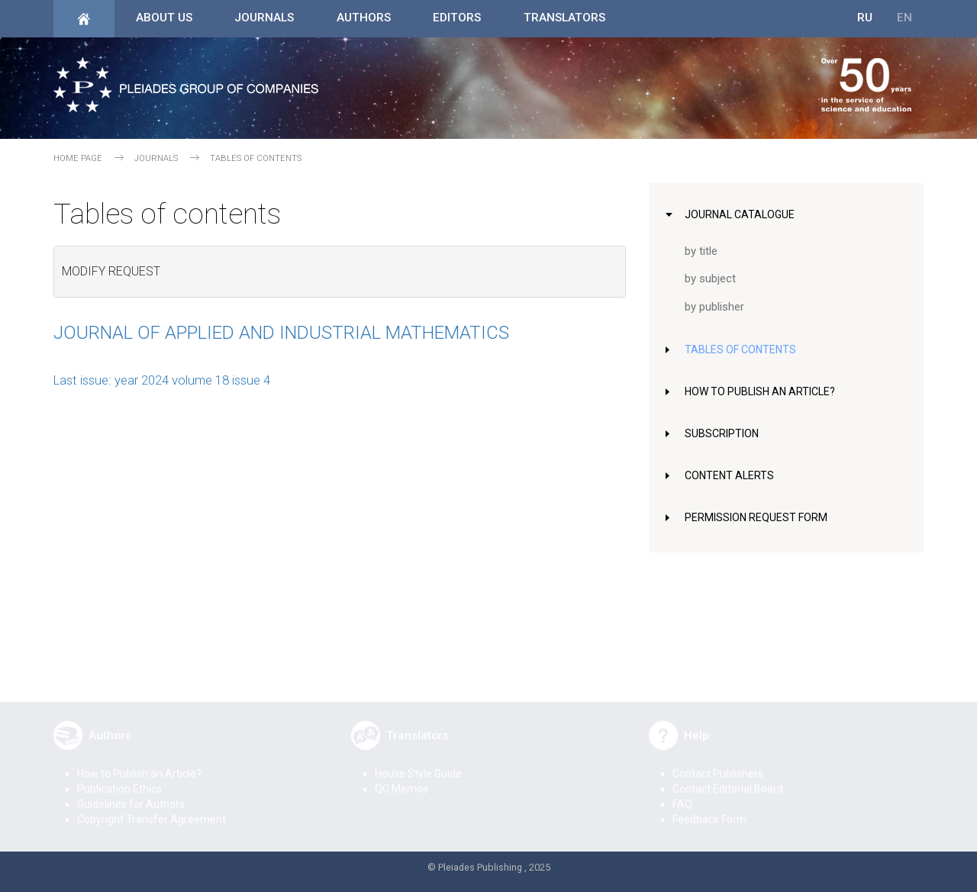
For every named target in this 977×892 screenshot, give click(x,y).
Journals (264, 17)
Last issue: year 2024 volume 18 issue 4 (161, 380)
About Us (164, 17)
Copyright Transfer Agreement (151, 809)
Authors (364, 17)
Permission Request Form (759, 517)
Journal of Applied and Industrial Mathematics (281, 332)
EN (904, 17)
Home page (77, 158)
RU (864, 17)
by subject (712, 278)
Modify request (111, 271)
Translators (564, 17)
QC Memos (401, 778)
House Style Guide (418, 763)
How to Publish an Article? (764, 391)
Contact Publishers (717, 763)
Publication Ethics (119, 778)
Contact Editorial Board (727, 778)
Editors (457, 17)
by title (702, 251)
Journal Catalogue (741, 214)
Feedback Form (709, 809)
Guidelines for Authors (131, 793)
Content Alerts (732, 475)
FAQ (682, 793)
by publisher (716, 307)
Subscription (724, 433)
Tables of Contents (743, 349)
